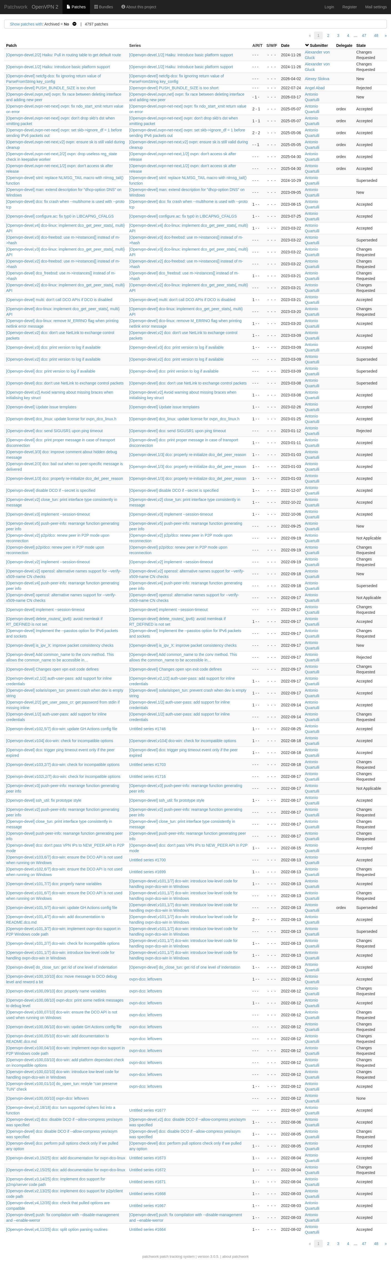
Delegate (344, 45)
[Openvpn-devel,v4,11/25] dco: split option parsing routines (56, 1229)
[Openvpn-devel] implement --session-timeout (45, 609)
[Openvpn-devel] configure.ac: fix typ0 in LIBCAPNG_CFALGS (60, 216)
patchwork (150, 1256)
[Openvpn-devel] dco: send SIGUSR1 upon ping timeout (54, 431)
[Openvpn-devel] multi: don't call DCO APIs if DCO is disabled (59, 299)
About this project (138, 7)
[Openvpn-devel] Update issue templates (41, 407)
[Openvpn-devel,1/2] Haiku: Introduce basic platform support (181, 55)
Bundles (103, 7)
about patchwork (235, 1256)
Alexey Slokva (317, 79)
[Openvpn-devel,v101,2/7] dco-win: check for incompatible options (63, 943)
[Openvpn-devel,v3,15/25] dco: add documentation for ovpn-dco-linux (65, 1158)
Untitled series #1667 (147, 1205)
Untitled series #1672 (147, 1170)
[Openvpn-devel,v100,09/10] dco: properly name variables (56, 991)
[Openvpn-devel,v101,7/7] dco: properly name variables (54, 884)
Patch (11, 45)
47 (364, 35)
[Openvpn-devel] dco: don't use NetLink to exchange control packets (65, 383)
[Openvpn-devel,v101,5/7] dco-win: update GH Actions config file (61, 907)
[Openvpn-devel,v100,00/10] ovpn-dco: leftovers (47, 1098)
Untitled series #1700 (147, 860)
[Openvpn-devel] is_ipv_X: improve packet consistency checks (60, 645)
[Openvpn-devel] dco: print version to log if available (50, 371)
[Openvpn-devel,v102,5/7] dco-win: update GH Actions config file (61, 729)
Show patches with (26, 24)
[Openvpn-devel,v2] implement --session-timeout (48, 562)
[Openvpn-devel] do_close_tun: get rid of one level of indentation (61, 967)
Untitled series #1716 (147, 776)
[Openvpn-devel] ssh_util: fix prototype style (43, 800)
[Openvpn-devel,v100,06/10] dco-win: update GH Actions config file (64, 1027)
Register (349, 7)
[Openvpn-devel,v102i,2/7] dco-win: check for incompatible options (63, 776)
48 (376, 35)
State (361, 45)
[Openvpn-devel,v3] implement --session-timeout (48, 514)
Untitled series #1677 (147, 1110)
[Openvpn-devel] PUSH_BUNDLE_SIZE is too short (50, 88)
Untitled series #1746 (147, 729)
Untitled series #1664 (147, 1229)
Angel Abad (315, 88)
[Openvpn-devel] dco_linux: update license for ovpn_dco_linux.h (61, 419)
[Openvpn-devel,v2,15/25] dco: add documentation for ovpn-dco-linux (65, 1170)
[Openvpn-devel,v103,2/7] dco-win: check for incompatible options (63, 764)
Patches (76, 7)
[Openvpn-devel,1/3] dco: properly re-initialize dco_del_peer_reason (187, 454)
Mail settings (376, 7)
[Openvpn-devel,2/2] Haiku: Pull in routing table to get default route (63, 55)
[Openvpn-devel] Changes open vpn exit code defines (52, 669)
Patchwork (15, 7)
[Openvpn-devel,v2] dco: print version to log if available (53, 359)
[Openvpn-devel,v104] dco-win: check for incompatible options (59, 741)
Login (329, 7)
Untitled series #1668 (147, 1193)
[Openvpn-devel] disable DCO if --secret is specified (50, 490)
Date (285, 45)
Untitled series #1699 (147, 872)
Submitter (319, 45)
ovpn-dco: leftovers (145, 979)
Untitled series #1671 (147, 1182)
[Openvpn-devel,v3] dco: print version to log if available (53, 347)
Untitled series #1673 (147, 1158)
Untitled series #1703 (147, 764)
